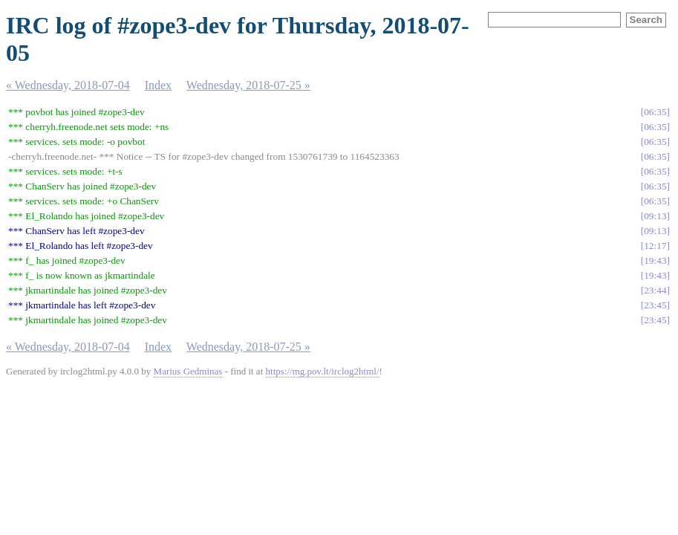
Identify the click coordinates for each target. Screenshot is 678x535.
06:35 (655, 111)
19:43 (655, 260)
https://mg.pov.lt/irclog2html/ (322, 371)
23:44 (655, 290)
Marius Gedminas (188, 371)
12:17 (655, 245)
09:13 (655, 215)
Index (158, 85)
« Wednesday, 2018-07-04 (68, 85)
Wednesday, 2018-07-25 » (248, 85)
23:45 (655, 305)
